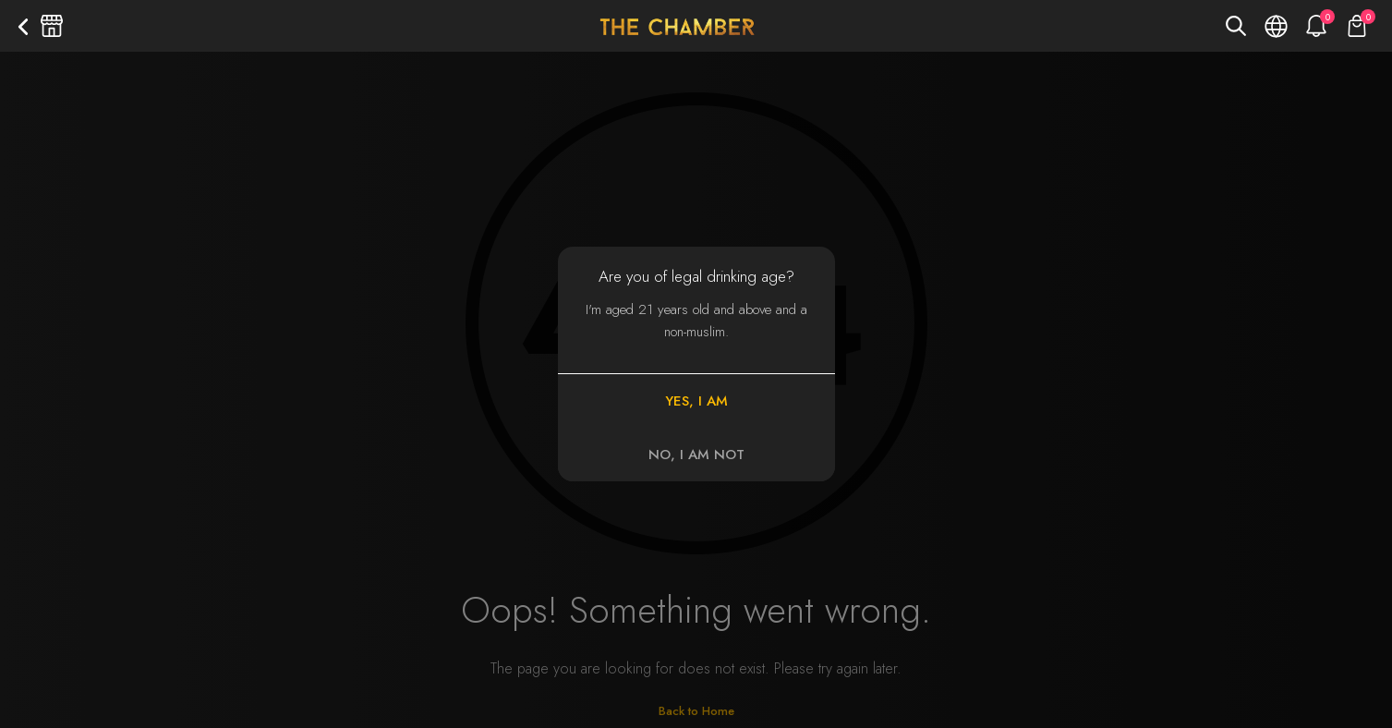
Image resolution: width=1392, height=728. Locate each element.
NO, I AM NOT (696, 454)
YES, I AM (696, 401)
